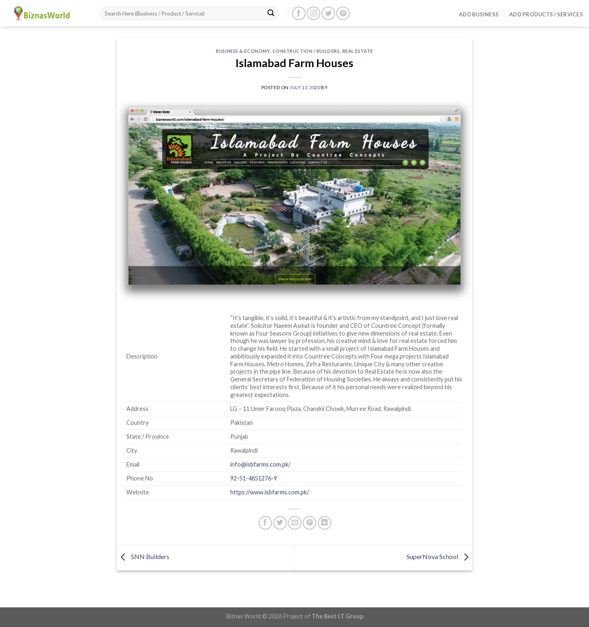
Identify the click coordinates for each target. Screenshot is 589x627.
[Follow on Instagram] (313, 13)
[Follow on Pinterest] (343, 13)
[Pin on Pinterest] (309, 523)
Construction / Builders (306, 51)
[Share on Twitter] (280, 523)
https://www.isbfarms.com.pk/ (269, 492)
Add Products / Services (546, 14)
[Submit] (271, 13)
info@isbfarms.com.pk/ (260, 464)
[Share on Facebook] (265, 523)
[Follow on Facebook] (299, 13)
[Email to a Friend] (294, 523)
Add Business (479, 14)
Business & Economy (243, 51)
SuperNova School (439, 556)
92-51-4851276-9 (253, 478)
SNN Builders (143, 556)
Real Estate (357, 51)
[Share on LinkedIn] (324, 523)
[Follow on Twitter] (328, 13)
